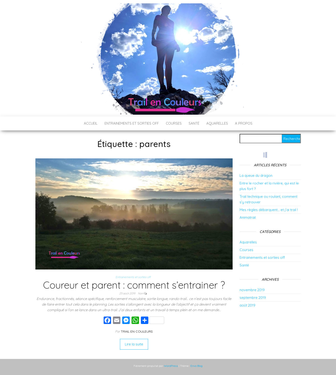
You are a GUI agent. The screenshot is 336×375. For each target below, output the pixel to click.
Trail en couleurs (137, 331)
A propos (243, 123)
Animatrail (248, 217)
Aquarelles (217, 123)
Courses (174, 123)
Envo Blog (196, 366)
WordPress (171, 366)
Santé (194, 123)
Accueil (91, 123)
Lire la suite (134, 344)
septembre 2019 (253, 297)
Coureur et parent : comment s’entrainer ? (134, 285)
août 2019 (247, 305)
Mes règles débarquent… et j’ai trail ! (269, 210)
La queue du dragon (256, 175)
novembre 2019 (252, 290)
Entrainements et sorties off (132, 123)
